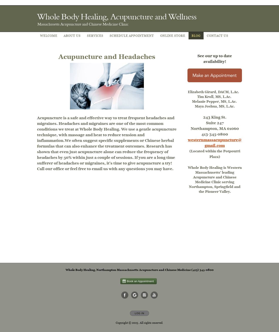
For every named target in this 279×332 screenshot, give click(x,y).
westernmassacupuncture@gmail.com (215, 142)
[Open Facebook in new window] (125, 295)
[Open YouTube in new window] (154, 295)
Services (95, 36)
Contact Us (217, 36)
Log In (139, 313)
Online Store (172, 36)
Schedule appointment (132, 36)
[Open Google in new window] (135, 295)
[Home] (116, 17)
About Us (72, 36)
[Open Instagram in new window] (144, 295)
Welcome (48, 36)
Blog (196, 36)
